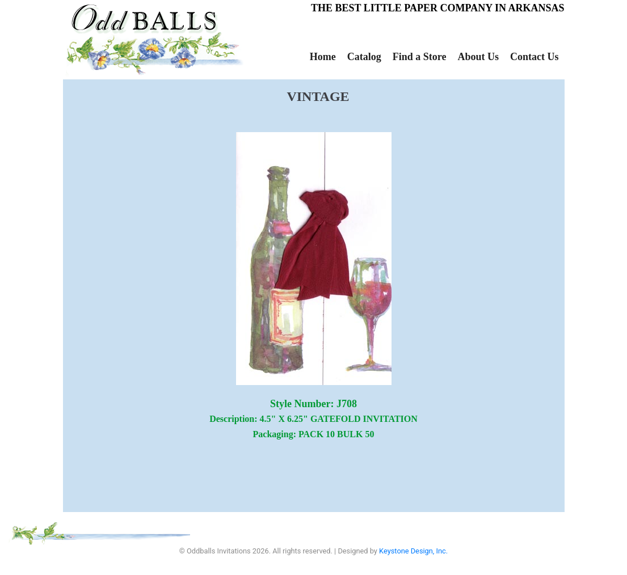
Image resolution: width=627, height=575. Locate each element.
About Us (478, 56)
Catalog (364, 56)
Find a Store (420, 56)
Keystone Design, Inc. (413, 551)
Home (323, 56)
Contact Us (534, 56)
